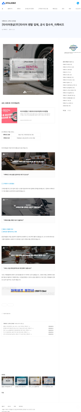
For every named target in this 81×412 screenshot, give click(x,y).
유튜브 (19, 9)
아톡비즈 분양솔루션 (69, 87)
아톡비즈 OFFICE (68, 67)
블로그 (3, 406)
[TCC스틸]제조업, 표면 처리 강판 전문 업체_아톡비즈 (15, 332)
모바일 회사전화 (29, 9)
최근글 (64, 110)
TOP (78, 407)
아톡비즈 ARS (67, 75)
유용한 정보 (67, 105)
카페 (15, 406)
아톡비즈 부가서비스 (69, 80)
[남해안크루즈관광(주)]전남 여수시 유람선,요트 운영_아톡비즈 (17, 328)
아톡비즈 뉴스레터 (68, 103)
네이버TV (21, 406)
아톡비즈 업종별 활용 (69, 98)
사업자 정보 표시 (6, 313)
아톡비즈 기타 (67, 100)
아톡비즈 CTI (67, 72)
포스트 (9, 406)
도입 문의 (78, 9)
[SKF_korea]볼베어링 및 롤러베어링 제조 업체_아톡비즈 (16, 330)
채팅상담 (55, 9)
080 (70, 9)
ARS (63, 9)
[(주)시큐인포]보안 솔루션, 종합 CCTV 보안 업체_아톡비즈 (16, 334)
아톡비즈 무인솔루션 (68, 93)
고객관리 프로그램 (43, 9)
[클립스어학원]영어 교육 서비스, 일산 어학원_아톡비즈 (15, 326)
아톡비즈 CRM (67, 69)
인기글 (69, 110)
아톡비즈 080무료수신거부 (70, 85)
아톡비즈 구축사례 (69, 95)
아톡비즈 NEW (67, 64)
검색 (74, 3)
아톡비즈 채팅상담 (68, 77)
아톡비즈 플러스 (67, 82)
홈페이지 (10, 9)
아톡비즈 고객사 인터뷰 (8, 323)
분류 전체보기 (68, 62)
